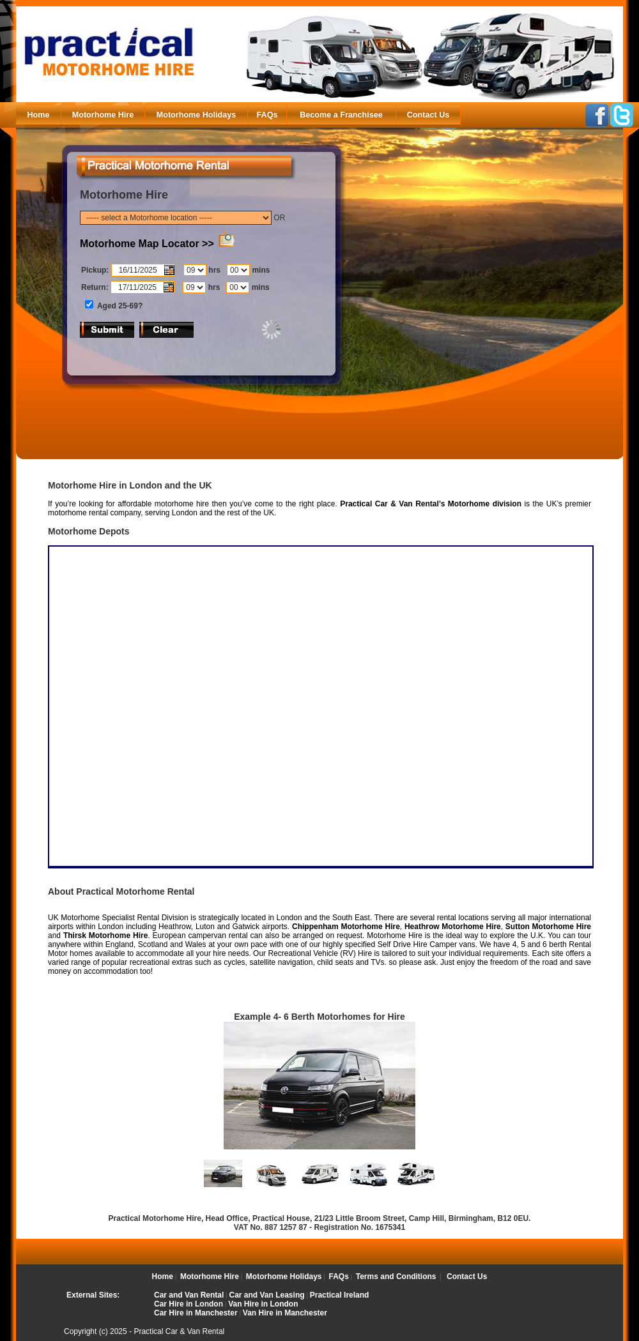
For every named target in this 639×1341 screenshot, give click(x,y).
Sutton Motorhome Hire (548, 926)
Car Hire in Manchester (196, 1312)
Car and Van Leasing (267, 1295)
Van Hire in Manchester (285, 1312)
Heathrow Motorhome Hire (452, 926)
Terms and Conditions (396, 1276)
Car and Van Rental (189, 1295)
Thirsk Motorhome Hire (105, 935)
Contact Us (428, 114)
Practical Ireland (339, 1295)
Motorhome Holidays (196, 114)
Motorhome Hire (103, 114)
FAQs (267, 114)
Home (38, 114)
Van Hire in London (263, 1303)
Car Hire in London (188, 1303)
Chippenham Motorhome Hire (346, 926)
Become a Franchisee (341, 114)
